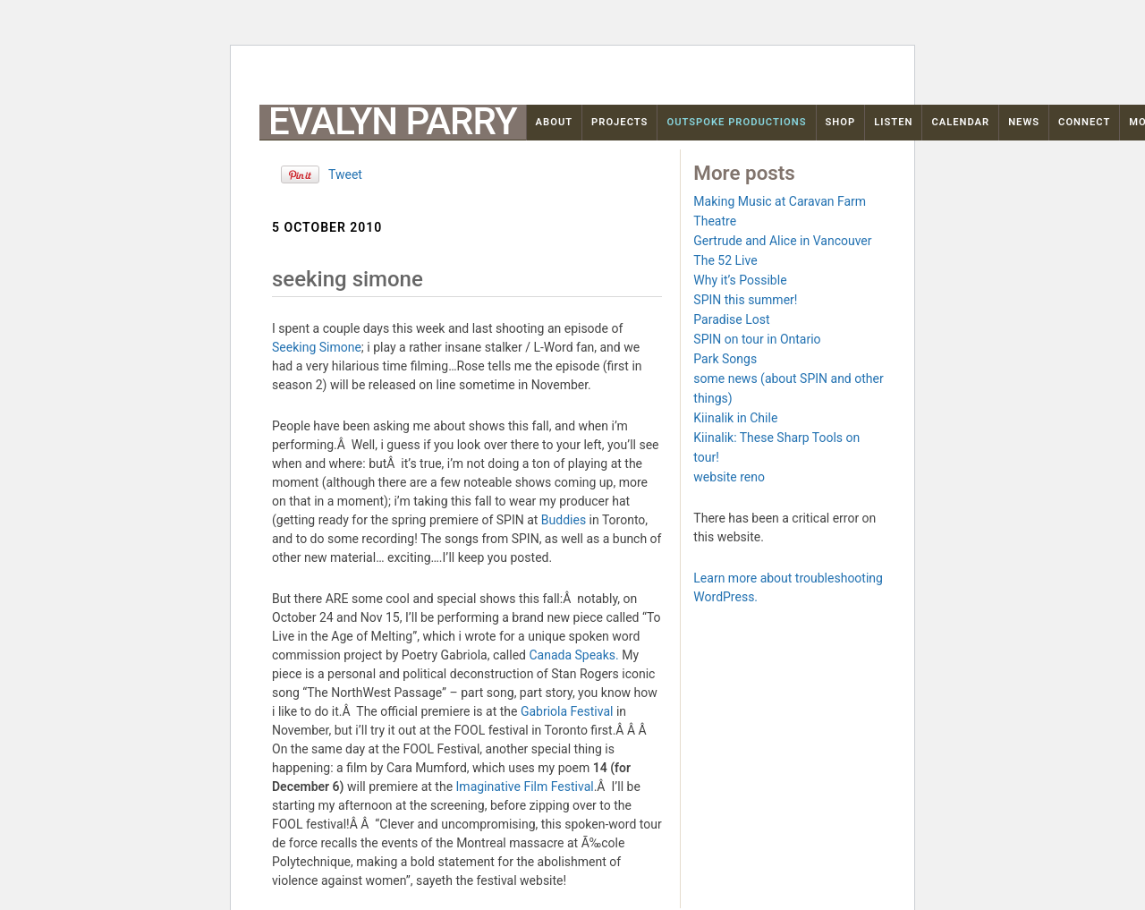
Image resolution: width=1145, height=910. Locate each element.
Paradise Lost (731, 319)
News (1023, 122)
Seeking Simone (316, 347)
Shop (841, 122)
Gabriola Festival (567, 711)
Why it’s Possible (739, 280)
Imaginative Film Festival (525, 786)
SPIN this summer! (745, 300)
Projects (619, 122)
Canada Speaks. (573, 655)
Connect (1084, 122)
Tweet (345, 174)
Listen (893, 122)
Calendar (960, 122)
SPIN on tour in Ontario (756, 339)
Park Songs (725, 359)
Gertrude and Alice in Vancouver (782, 241)
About (554, 122)
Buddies (565, 520)
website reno (729, 477)
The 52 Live (725, 260)
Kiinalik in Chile (735, 418)
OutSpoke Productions (736, 122)
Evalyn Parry (392, 122)
